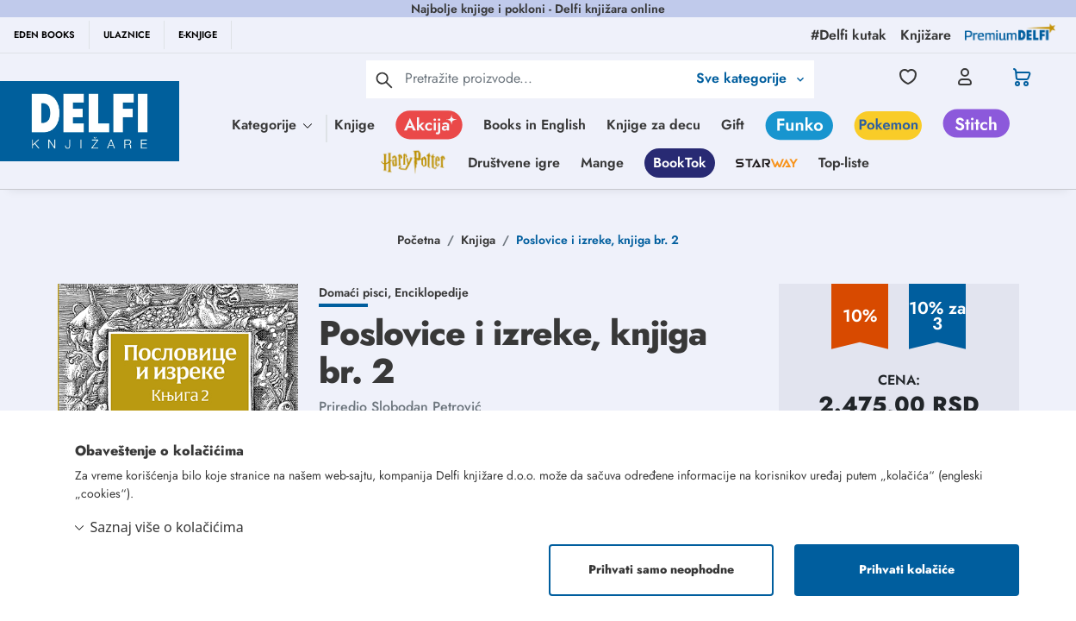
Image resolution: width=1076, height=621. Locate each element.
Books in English (534, 125)
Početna (418, 239)
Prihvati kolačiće (907, 570)
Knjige (354, 125)
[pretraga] (384, 79)
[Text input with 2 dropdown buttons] (546, 78)
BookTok (679, 162)
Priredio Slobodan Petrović (400, 407)
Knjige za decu (653, 125)
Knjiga (478, 239)
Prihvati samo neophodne (661, 570)
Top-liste (843, 162)
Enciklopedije (432, 292)
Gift (732, 125)
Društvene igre (514, 162)
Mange (602, 162)
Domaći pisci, (357, 292)
